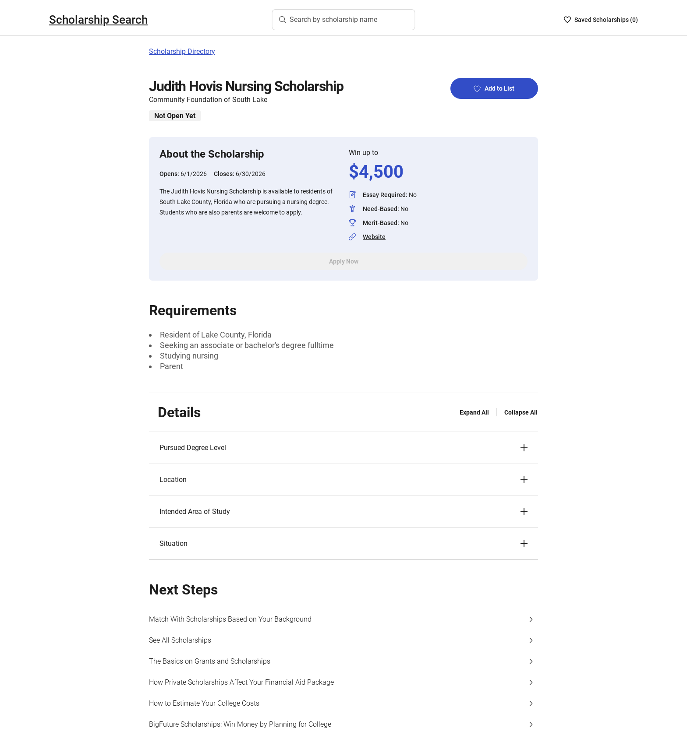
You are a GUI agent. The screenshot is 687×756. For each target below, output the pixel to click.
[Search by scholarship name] (343, 19)
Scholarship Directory (182, 51)
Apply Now (343, 261)
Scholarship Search (98, 19)
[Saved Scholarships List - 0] (601, 19)
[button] (343, 448)
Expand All (474, 412)
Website (374, 236)
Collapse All (521, 412)
